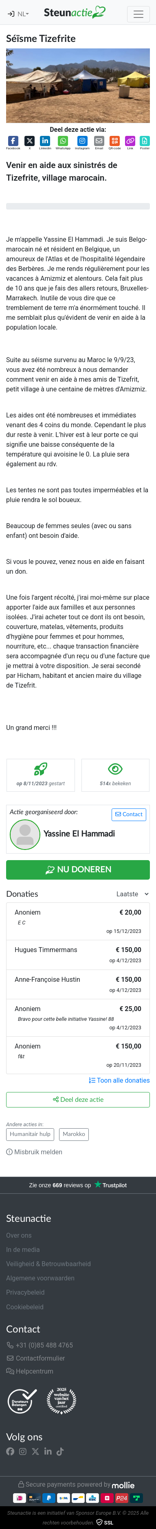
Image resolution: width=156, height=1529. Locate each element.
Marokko (74, 1134)
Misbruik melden (34, 1152)
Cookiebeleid (25, 1307)
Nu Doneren (78, 870)
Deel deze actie (78, 1099)
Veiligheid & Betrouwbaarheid (48, 1264)
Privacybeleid (25, 1292)
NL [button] (22, 14)
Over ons (19, 1235)
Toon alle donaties (119, 1080)
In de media (23, 1250)
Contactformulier (35, 1358)
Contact (129, 814)
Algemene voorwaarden (40, 1278)
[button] (13, 143)
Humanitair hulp (30, 1134)
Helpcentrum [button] (29, 1371)
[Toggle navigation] (138, 14)
